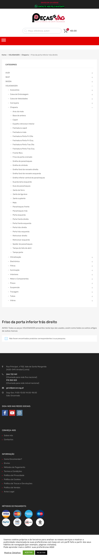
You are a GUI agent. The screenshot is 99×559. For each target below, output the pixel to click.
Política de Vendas (12, 487)
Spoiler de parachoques (22, 244)
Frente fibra (17, 153)
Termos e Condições (13, 471)
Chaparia (25, 55)
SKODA (8, 81)
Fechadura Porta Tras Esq (23, 149)
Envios (7, 463)
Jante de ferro (19, 190)
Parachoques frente (21, 207)
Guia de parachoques (21, 186)
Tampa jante (18, 252)
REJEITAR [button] (41, 553)
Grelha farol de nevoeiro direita (25, 169)
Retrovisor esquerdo (21, 240)
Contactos (8, 439)
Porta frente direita (21, 219)
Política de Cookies (12, 479)
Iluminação (14, 270)
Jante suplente (19, 198)
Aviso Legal (9, 491)
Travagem (14, 292)
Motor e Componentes (19, 279)
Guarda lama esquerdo (22, 182)
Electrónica (15, 261)
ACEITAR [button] (28, 552)
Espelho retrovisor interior (23, 124)
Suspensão (15, 287)
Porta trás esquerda (21, 232)
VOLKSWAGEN (14, 55)
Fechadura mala (19, 132)
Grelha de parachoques (22, 161)
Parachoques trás (20, 211)
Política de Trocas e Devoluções (18, 483)
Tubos (12, 296)
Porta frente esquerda (22, 223)
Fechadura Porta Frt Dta (23, 136)
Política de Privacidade (14, 475)
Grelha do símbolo (20, 165)
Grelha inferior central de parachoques (29, 178)
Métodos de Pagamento (14, 467)
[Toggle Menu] (3, 41)
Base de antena (19, 115)
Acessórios (14, 90)
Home (4, 55)
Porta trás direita (20, 227)
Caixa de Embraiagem (19, 94)
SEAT (7, 77)
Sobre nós (8, 435)
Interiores (14, 274)
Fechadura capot (20, 128)
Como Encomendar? (13, 459)
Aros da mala (18, 111)
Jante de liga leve (20, 194)
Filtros (12, 266)
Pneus (12, 283)
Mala (14, 203)
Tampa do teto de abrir (22, 248)
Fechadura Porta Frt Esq (23, 140)
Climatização (15, 257)
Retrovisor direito (20, 236)
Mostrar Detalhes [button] (12, 552)
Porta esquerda (19, 215)
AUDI (7, 73)
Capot (15, 120)
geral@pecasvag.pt (15, 388)
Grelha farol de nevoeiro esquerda (27, 173)
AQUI (51, 547)
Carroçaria (14, 103)
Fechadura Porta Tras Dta (23, 144)
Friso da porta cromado (22, 157)
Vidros (13, 300)
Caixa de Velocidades (19, 99)
